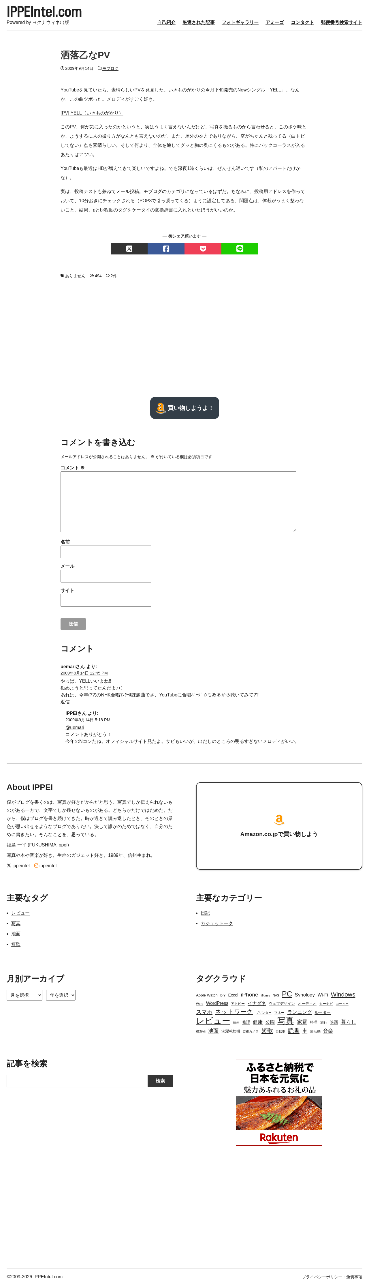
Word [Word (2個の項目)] (199, 1005)
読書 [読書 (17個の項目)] (294, 1032)
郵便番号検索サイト (341, 24)
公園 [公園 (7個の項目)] (270, 1024)
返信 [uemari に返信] (65, 703)
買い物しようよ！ (184, 409)
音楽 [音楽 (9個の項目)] (328, 1033)
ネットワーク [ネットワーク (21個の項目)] (234, 1013)
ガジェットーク (217, 925)
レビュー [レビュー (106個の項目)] (213, 1023)
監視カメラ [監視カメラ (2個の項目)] (251, 1033)
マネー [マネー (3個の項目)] (279, 1015)
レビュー (20, 915)
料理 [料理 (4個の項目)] (313, 1024)
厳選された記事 (198, 24)
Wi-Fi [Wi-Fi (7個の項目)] (322, 996)
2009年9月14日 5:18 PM (87, 721)
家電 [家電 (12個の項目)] (302, 1024)
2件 (114, 277)
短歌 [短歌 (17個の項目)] (267, 1032)
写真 (15, 925)
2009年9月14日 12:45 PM (84, 674)
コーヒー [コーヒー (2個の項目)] (342, 1005)
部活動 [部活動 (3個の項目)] (315, 1033)
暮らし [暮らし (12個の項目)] (348, 1024)
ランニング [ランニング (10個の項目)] (299, 1014)
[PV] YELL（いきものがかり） (92, 115)
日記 (205, 915)
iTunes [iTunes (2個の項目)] (265, 997)
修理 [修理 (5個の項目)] (246, 1024)
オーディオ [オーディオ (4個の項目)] (307, 1005)
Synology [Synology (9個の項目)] (305, 997)
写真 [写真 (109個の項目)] (285, 1023)
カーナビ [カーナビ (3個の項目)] (326, 1006)
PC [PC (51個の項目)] (287, 996)
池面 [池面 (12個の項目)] (213, 1033)
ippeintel (18, 867)
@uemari (74, 729)
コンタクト (302, 24)
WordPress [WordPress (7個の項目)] (217, 1005)
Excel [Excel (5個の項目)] (233, 997)
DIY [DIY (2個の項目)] (222, 997)
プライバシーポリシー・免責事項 (332, 1279)
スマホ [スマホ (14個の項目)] (204, 1014)
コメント (73, 469)
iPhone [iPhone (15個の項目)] (249, 997)
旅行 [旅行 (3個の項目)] (323, 1024)
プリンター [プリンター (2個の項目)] (264, 1014)
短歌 (15, 946)
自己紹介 (166, 24)
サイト (67, 592)
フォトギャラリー (240, 24)
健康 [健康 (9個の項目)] (258, 1024)
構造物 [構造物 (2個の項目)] (201, 1033)
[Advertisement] (184, 339)
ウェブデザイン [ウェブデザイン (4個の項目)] (282, 1005)
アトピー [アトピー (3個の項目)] (238, 1006)
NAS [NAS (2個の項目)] (276, 997)
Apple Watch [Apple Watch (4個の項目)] (207, 997)
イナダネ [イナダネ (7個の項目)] (257, 1005)
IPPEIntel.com (49, 13)
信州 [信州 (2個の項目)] (236, 1024)
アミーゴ (275, 24)
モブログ (110, 70)
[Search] (76, 1083)
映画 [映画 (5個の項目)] (334, 1024)
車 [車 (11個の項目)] (304, 1033)
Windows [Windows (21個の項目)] (343, 996)
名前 (65, 543)
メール (67, 567)
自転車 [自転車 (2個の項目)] (280, 1033)
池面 (15, 935)
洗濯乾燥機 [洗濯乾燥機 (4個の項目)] (230, 1033)
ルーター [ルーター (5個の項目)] (323, 1014)
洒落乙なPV (85, 57)
